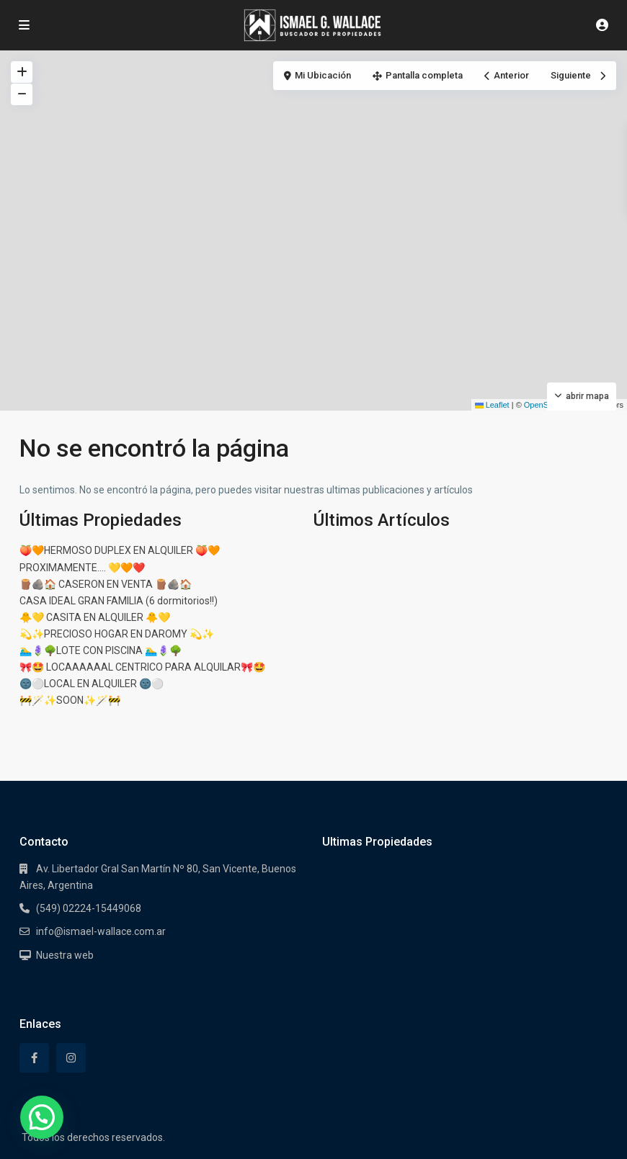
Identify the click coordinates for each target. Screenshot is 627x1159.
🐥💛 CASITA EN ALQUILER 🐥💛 (94, 617)
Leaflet (492, 404)
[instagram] (71, 1058)
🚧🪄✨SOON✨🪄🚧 (69, 700)
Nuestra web (65, 955)
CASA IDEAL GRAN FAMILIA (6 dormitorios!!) (118, 601)
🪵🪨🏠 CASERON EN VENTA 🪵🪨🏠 (105, 584)
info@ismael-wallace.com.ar (101, 931)
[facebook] (34, 1058)
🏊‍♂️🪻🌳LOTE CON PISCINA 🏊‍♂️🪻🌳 (100, 650)
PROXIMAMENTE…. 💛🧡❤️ (82, 567)
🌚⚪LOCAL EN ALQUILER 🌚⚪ (91, 683)
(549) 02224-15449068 (88, 908)
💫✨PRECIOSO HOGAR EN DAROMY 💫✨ (116, 634)
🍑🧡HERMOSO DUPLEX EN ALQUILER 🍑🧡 (119, 550)
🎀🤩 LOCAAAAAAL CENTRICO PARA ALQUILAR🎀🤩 (142, 667)
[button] (41, 1117)
